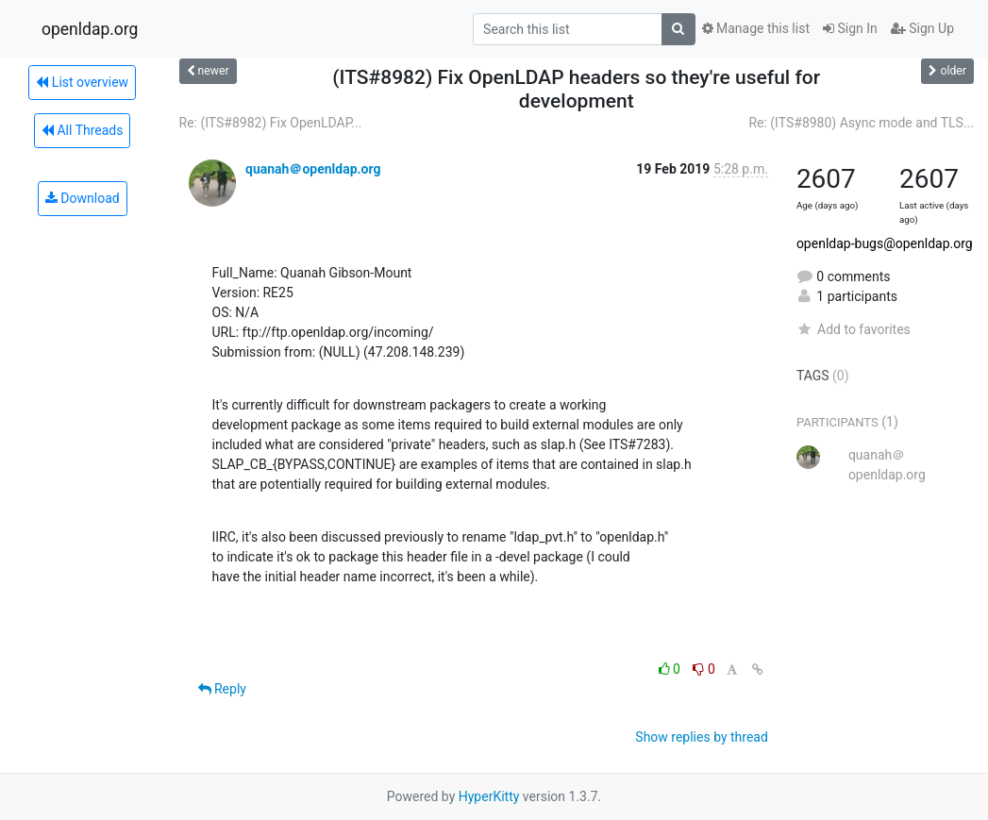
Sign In (850, 28)
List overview (82, 82)
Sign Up (922, 28)
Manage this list (756, 28)
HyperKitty (489, 796)
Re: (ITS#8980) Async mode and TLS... (861, 122)
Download (82, 198)
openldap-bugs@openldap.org (884, 243)
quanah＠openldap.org (313, 168)
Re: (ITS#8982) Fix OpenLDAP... (270, 122)
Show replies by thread (701, 737)
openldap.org (90, 29)
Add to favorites (853, 329)
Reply (222, 688)
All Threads (82, 130)
